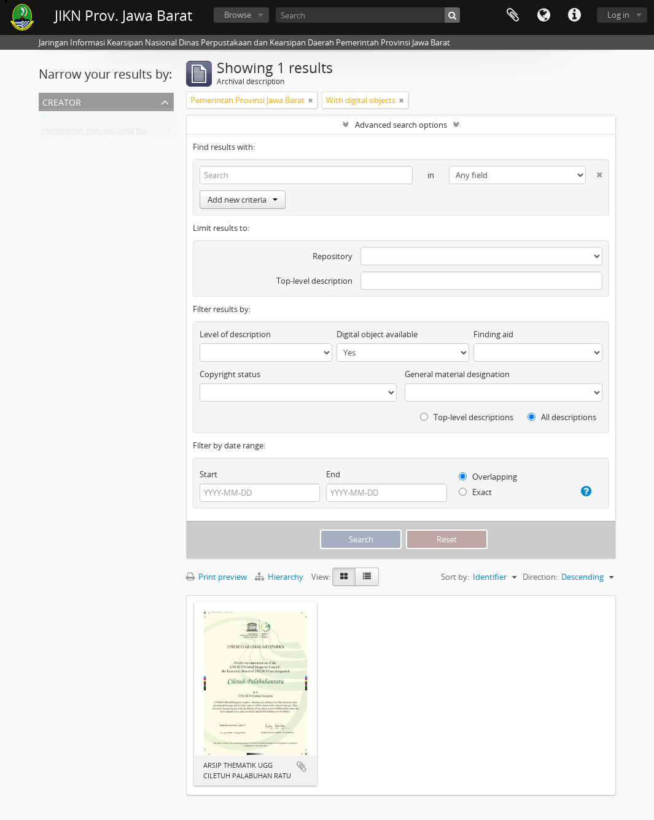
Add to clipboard (301, 766)
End (333, 474)
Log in (618, 14)
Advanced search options (401, 124)
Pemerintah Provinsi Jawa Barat (98, 133)
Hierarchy (280, 576)
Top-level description (314, 280)
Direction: (540, 576)
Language (543, 15)
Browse (237, 14)
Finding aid (493, 334)
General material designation (457, 374)
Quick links (574, 15)
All (45, 118)
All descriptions (561, 417)
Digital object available (377, 334)
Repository (332, 256)
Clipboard (512, 15)
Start (208, 474)
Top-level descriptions (466, 417)
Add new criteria (243, 199)
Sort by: (455, 576)
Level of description (235, 334)
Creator (61, 101)
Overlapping (488, 476)
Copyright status (230, 374)
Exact (475, 492)
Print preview (216, 576)
